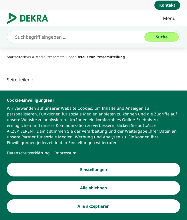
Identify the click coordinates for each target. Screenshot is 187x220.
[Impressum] (65, 153)
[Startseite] (14, 56)
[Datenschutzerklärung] (28, 153)
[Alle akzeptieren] (93, 206)
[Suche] (161, 37)
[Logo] (30, 18)
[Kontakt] (167, 5)
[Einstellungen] (93, 170)
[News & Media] (33, 56)
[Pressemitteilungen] (60, 56)
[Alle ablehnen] (93, 188)
